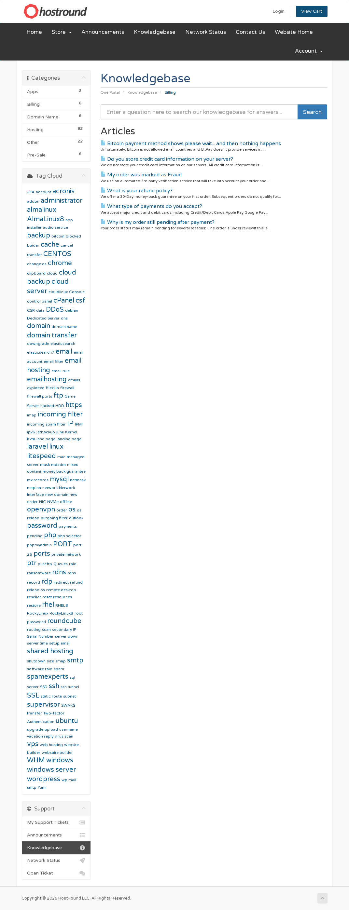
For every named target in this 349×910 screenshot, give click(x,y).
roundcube (64, 621)
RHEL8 (61, 605)
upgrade (35, 729)
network (50, 487)
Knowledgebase (154, 32)
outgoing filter (54, 518)
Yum (42, 787)
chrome (60, 263)
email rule (60, 371)
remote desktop (61, 590)
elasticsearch (62, 343)
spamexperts (47, 677)
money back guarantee (64, 471)
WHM (36, 760)
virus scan (64, 736)
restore (34, 605)
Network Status (205, 32)
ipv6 (31, 432)
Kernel (71, 432)
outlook (76, 518)
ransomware (39, 573)
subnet (69, 696)
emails (74, 380)
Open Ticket (56, 873)
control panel (39, 301)
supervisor (43, 705)
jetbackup (45, 432)
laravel (37, 447)
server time (37, 643)
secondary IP (64, 629)
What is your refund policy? (137, 191)
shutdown (36, 661)
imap (31, 415)
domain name (64, 326)
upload (51, 729)
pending (35, 536)
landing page (69, 439)
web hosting (51, 744)
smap (60, 661)
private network (66, 554)
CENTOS (57, 254)
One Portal (110, 92)
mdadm (58, 464)
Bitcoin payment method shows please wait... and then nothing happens (191, 143)
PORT (62, 544)
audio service (55, 227)
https (73, 405)
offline (66, 501)
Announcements (102, 32)
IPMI (79, 424)
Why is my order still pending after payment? (158, 222)
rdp (46, 582)
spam (59, 669)
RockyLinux (37, 613)
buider (33, 245)
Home (34, 32)
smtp (75, 660)
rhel (48, 605)
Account (309, 51)
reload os (36, 590)
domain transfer (52, 335)
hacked (47, 405)
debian (71, 310)
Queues (60, 564)
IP (70, 424)
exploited (36, 388)
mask (45, 464)
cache (50, 245)
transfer (34, 713)
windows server (51, 770)
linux (56, 447)
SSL (33, 695)
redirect (61, 582)
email (64, 352)
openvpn (41, 509)
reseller (34, 597)
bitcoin (57, 236)
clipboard (36, 273)
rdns (59, 572)
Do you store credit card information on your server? (167, 159)
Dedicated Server (43, 318)
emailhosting (47, 379)
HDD (59, 405)
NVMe (53, 501)
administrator (61, 201)
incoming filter (60, 414)
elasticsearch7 (40, 352)
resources (62, 597)
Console (77, 292)
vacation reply (40, 736)
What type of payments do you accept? (151, 206)
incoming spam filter (46, 424)
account (43, 192)
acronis (63, 191)
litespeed (41, 456)
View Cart (311, 11)
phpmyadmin (39, 545)
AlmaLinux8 (45, 219)
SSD (44, 687)
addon (33, 201)
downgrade (38, 343)
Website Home (294, 32)
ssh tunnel (70, 687)
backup (38, 235)
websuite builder (57, 752)
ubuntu (67, 721)
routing (34, 629)
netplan (34, 487)
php (50, 535)
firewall (67, 388)
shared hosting (50, 651)
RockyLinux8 (61, 613)
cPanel (63, 301)
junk (60, 432)
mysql (59, 479)
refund (76, 582)
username (68, 729)
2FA (31, 192)
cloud (52, 273)
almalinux (41, 210)
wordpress (43, 779)
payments (68, 526)
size (50, 661)
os (72, 509)
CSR (31, 310)
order (61, 510)
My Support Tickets (56, 822)
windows (59, 760)
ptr (31, 563)
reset (47, 597)
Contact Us (250, 32)
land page (45, 439)
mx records (38, 480)
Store (62, 32)
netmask (78, 480)
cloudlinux (58, 292)
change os (37, 264)
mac (61, 457)
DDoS (55, 310)
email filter (53, 361)
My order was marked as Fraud (141, 175)
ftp (58, 396)
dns (64, 318)
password (42, 526)
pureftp (45, 564)
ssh (54, 686)
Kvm (31, 439)
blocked (73, 236)
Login (278, 11)
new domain (56, 494)
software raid (39, 669)
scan (46, 629)
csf (80, 301)
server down (66, 636)
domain (38, 326)
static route (51, 696)
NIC (42, 501)
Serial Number (40, 636)
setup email (60, 643)
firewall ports (39, 396)
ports (42, 554)
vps (32, 744)
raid (73, 564)
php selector (69, 536)
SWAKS (68, 705)
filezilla (52, 388)
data (40, 310)
